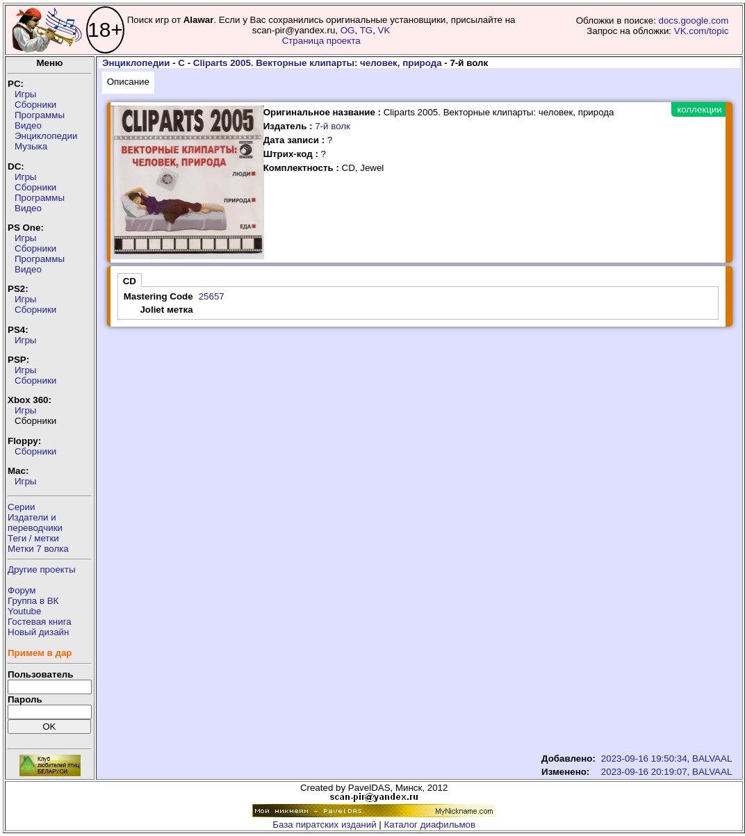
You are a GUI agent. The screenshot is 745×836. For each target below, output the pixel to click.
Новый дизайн (38, 632)
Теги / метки (33, 538)
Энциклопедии (46, 136)
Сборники (35, 104)
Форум (22, 590)
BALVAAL (712, 758)
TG (366, 30)
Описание (128, 81)
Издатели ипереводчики (35, 522)
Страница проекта (321, 40)
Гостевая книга (40, 621)
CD (129, 281)
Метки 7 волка (38, 548)
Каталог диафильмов (430, 824)
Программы (40, 115)
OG (348, 30)
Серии (21, 507)
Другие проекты (42, 569)
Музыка (31, 146)
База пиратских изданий (324, 824)
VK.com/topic (701, 31)
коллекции (699, 109)
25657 (211, 296)
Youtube (24, 611)
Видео (28, 125)
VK (384, 30)
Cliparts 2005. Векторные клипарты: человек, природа (317, 63)
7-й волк (332, 126)
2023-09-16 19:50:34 (644, 758)
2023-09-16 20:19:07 (644, 772)
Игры (25, 94)
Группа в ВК (33, 601)
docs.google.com (694, 20)
